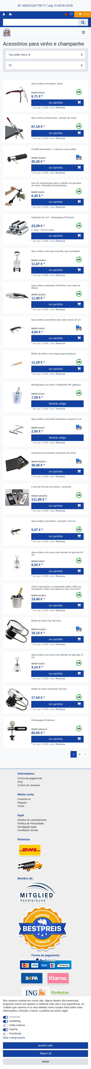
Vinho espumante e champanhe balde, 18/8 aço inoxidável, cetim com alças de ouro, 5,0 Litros (56, 587)
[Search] (83, 22)
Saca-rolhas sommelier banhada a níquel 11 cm (56, 419)
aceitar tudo (45, 1045)
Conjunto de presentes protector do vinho (53, 453)
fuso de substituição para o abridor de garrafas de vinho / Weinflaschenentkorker (56, 184)
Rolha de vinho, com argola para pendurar (53, 353)
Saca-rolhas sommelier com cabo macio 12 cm (56, 320)
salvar (45, 1061)
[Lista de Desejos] (71, 14)
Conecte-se (24, 799)
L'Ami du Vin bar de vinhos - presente (51, 487)
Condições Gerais (28, 830)
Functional (15, 1033)
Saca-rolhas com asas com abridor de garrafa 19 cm (57, 553)
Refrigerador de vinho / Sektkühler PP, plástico (56, 385)
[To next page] (85, 754)
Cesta (21, 806)
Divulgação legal (27, 826)
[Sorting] (45, 55)
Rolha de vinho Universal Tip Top (48, 689)
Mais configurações (14, 1037)
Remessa (60, 107)
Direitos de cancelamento (32, 819)
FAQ (20, 781)
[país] (66, 14)
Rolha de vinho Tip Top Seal (46, 620)
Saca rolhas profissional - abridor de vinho (53, 118)
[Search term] (40, 22)
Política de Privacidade (31, 823)
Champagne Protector (43, 720)
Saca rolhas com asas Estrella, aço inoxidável (55, 251)
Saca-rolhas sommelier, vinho (47, 83)
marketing (15, 1020)
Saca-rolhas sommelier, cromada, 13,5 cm (53, 521)
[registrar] (11, 14)
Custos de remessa (29, 785)
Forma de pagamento (30, 778)
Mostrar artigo (57, 403)
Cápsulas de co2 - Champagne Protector (52, 217)
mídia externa (17, 1025)
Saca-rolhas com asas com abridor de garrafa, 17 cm (57, 656)
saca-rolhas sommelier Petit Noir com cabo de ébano (55, 286)
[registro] (4, 14)
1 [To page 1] (73, 754)
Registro (22, 802)
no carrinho (65, 102)
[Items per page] (45, 65)
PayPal (13, 1029)
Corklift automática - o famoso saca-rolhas (53, 149)
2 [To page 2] (79, 754)
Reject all (45, 1053)
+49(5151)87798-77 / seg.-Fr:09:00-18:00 (45, 5)
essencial (14, 1016)
